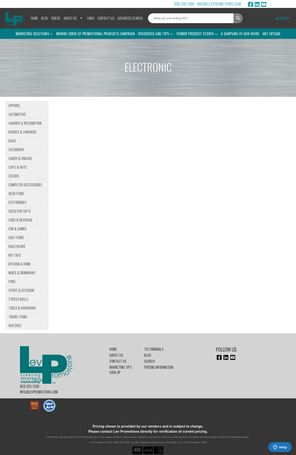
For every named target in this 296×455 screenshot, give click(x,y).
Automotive (17, 114)
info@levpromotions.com (219, 4)
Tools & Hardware (22, 308)
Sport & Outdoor (21, 290)
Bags (12, 140)
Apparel (14, 105)
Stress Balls (18, 299)
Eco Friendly (17, 202)
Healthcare (17, 246)
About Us (70, 18)
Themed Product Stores (195, 33)
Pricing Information (158, 367)
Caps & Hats (18, 167)
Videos (56, 18)
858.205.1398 (184, 4)
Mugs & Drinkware (22, 272)
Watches (15, 325)
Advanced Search (130, 18)
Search (149, 361)
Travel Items (18, 316)
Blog (44, 18)
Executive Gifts (20, 211)
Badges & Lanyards (23, 132)
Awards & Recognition (25, 123)
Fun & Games (18, 228)
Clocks (14, 176)
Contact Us (106, 18)
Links (91, 18)
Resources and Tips (153, 33)
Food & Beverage (21, 220)
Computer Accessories (25, 184)
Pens (12, 281)
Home (34, 18)
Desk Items (16, 193)
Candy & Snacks (20, 158)
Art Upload (272, 33)
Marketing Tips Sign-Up (121, 370)
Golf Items (16, 237)
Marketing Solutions (32, 33)
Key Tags (15, 255)
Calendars (16, 149)
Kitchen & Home (20, 264)
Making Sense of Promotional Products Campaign (95, 33)
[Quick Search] (191, 18)
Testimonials (153, 349)
